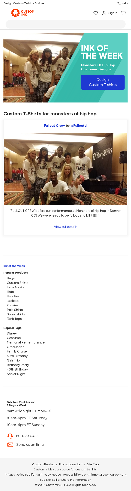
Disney (12, 333)
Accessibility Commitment (82, 474)
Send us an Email (30, 444)
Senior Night (16, 374)
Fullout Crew (54, 126)
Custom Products (44, 464)
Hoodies (13, 296)
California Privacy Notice (43, 474)
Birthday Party (18, 365)
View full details (65, 227)
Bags (11, 278)
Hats (10, 292)
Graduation (15, 347)
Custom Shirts (17, 283)
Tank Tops (14, 319)
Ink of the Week (14, 266)
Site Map (93, 464)
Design (103, 82)
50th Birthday (17, 356)
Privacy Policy (14, 474)
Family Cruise (17, 351)
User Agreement (114, 474)
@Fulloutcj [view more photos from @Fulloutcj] (79, 126)
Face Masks (15, 287)
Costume (14, 338)
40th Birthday (17, 369)
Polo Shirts (15, 310)
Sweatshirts (16, 314)
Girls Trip (13, 360)
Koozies (12, 305)
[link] (22, 13)
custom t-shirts (86, 469)
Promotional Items (72, 464)
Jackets (12, 301)
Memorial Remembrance (26, 342)
